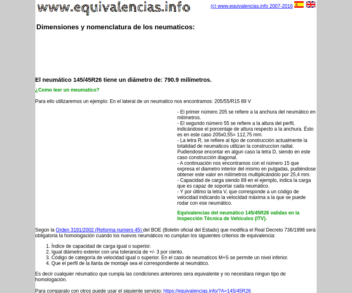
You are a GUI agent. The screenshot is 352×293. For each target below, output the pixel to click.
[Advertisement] (183, 53)
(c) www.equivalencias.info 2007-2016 (252, 6)
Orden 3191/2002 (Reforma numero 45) (99, 230)
